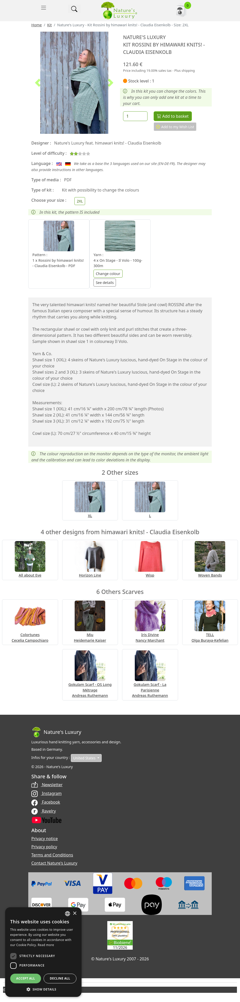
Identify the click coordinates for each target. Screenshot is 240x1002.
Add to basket (173, 116)
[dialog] (43, 952)
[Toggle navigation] (44, 8)
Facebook (45, 802)
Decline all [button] (60, 978)
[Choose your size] (79, 201)
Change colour (108, 273)
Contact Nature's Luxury (54, 863)
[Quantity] (135, 116)
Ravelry (43, 811)
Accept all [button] (25, 978)
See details (105, 282)
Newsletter (47, 785)
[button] (37, 83)
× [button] (74, 913)
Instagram (46, 793)
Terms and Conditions (52, 855)
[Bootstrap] (56, 732)
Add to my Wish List (175, 126)
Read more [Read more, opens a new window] (46, 945)
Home (36, 24)
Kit (49, 24)
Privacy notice (44, 838)
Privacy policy (44, 847)
